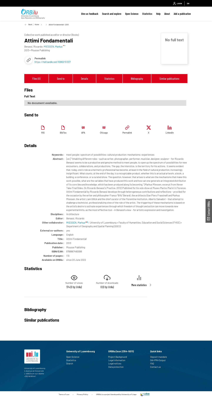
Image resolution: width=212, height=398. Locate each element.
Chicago (104, 132)
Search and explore (111, 13)
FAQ (153, 363)
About (167, 13)
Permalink (127, 132)
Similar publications (169, 78)
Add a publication (182, 13)
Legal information (118, 360)
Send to (60, 78)
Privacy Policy (82, 394)
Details (84, 78)
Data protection (117, 367)
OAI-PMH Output (159, 360)
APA (83, 132)
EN (188, 3)
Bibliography (137, 78)
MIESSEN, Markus (77, 222)
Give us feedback (89, 13)
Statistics (147, 13)
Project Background (118, 357)
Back (30, 24)
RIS (43, 132)
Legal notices (116, 363)
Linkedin (169, 132)
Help (158, 13)
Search (71, 363)
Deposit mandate (159, 357)
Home (37, 24)
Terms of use (64, 394)
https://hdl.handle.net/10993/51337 (53, 61)
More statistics (139, 285)
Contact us (156, 367)
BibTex (63, 132)
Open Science (131, 13)
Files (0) (36, 78)
